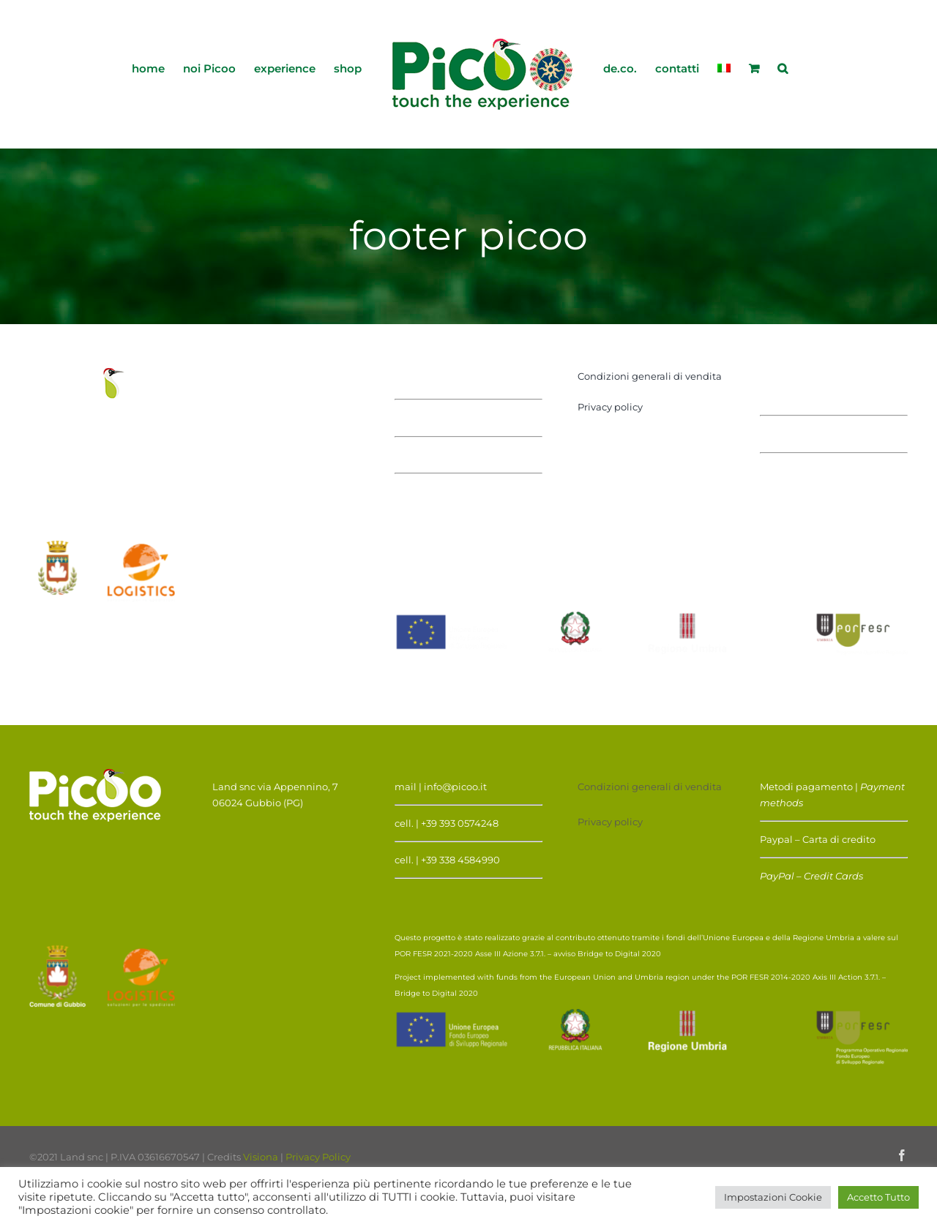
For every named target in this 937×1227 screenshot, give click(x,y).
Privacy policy (610, 407)
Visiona (260, 1157)
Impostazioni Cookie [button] (773, 1197)
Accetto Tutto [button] (878, 1197)
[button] (782, 67)
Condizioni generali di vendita (650, 376)
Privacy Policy (318, 1157)
